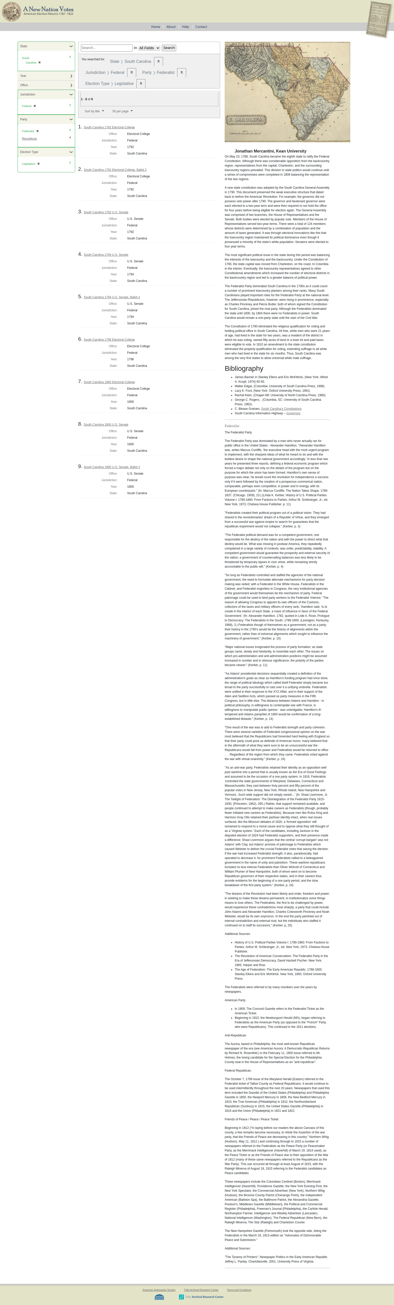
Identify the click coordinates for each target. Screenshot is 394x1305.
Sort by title (92, 111)
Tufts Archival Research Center (201, 1290)
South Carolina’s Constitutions (281, 409)
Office (24, 85)
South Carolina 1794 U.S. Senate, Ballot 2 (112, 297)
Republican (29, 138)
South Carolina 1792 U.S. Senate (106, 212)
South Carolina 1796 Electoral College (109, 339)
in (135, 48)
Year (23, 76)
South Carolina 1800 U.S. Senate (106, 424)
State (23, 46)
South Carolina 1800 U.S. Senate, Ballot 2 (112, 467)
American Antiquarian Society (159, 1290)
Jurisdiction (27, 94)
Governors (293, 413)
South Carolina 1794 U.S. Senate (106, 255)
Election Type (29, 152)
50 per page (121, 111)
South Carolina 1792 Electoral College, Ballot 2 (115, 170)
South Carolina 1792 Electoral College (109, 127)
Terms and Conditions (239, 1290)
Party (23, 119)
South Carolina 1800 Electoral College (109, 382)
